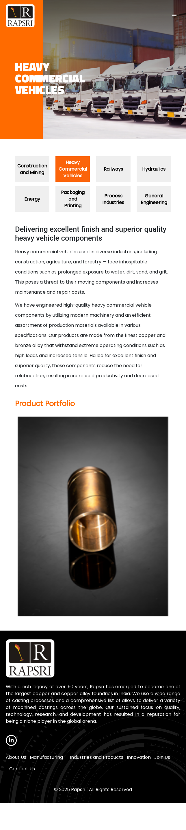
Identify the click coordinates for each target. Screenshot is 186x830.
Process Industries (113, 199)
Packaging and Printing (73, 199)
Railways (113, 169)
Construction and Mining (32, 169)
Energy (32, 199)
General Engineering (154, 199)
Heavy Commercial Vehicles (73, 169)
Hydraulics (153, 169)
